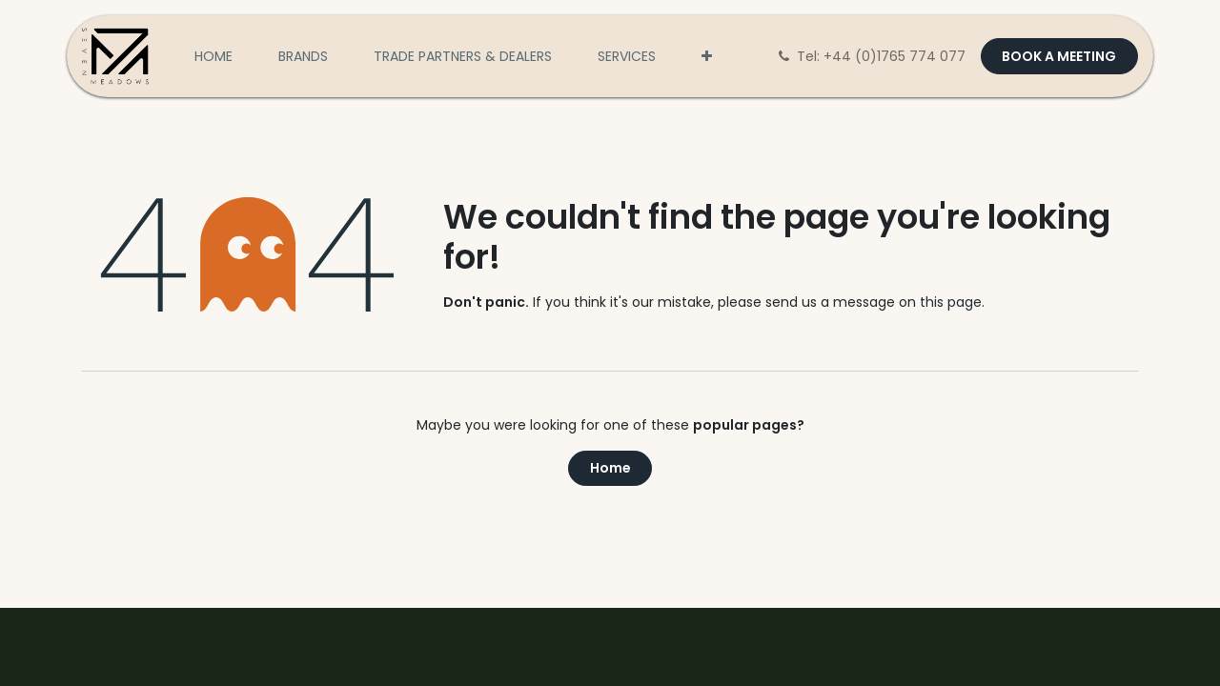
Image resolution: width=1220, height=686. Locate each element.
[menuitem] (213, 56)
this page (951, 302)
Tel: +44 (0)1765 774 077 (872, 56)
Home (610, 467)
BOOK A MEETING (1059, 56)
